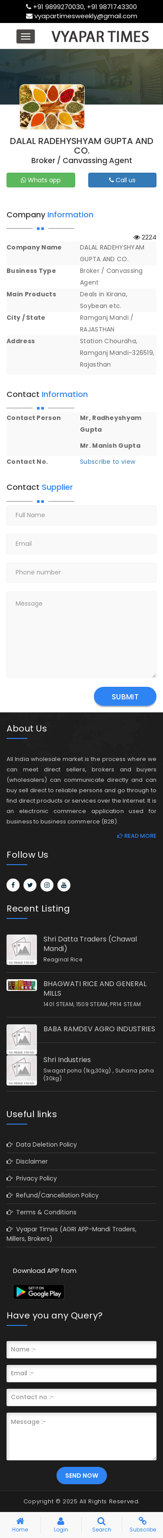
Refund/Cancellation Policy (53, 1195)
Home (20, 1525)
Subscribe (143, 1525)
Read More (136, 836)
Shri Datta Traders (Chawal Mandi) (90, 944)
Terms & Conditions (42, 1212)
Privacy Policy (32, 1178)
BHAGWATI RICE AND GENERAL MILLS (94, 988)
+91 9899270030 (58, 6)
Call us (122, 180)
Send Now (81, 1475)
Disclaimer (27, 1161)
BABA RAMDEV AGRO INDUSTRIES (99, 1029)
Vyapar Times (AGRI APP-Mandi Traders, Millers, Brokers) (71, 1234)
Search (101, 1525)
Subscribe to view (107, 461)
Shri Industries (67, 1060)
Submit (125, 697)
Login (61, 1525)
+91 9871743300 (112, 6)
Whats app (41, 180)
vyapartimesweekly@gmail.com (85, 15)
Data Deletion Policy (42, 1144)
